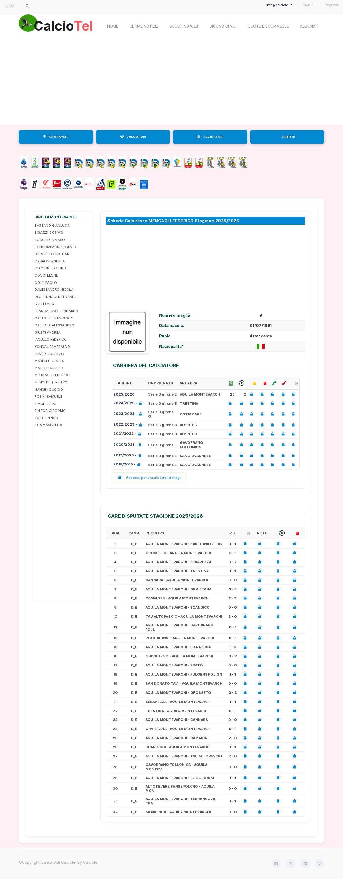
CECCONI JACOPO (50, 268)
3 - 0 (233, 616)
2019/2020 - (128, 456)
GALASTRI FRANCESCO (54, 318)
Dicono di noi (223, 26)
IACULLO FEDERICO (51, 339)
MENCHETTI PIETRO (51, 382)
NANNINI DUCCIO (49, 389)
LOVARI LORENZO (49, 354)
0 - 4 (233, 589)
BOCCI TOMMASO (50, 239)
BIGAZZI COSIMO (49, 232)
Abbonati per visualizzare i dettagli (148, 478)
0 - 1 (232, 627)
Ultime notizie (143, 26)
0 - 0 (232, 580)
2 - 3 (233, 598)
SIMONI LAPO (46, 403)
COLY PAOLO (46, 282)
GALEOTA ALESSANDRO (54, 325)
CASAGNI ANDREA (50, 261)
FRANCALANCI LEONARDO (56, 311)
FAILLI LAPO (44, 303)
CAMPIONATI (56, 137)
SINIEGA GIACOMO (50, 410)
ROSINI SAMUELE (48, 396)
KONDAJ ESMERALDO (52, 346)
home (112, 26)
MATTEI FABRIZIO (49, 368)
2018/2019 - (128, 465)
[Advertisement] (171, 81)
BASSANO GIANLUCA (52, 225)
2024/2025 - (128, 403)
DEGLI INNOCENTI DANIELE (57, 297)
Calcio (64, 25)
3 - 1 (232, 553)
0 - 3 (233, 692)
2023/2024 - (128, 414)
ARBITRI (288, 137)
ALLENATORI (210, 137)
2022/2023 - (128, 425)
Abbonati (309, 26)
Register (331, 5)
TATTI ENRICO (46, 418)
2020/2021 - (128, 445)
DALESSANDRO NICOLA (54, 289)
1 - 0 (232, 647)
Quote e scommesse (268, 26)
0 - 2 (233, 656)
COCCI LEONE (46, 275)
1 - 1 (232, 544)
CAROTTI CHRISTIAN (52, 254)
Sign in (308, 5)
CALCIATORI (133, 137)
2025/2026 (124, 394)
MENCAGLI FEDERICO (52, 375)
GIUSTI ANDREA (48, 332)
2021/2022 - (128, 434)
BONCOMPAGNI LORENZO (56, 247)
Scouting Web (183, 26)
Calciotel (90, 862)
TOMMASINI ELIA (48, 425)
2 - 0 (233, 738)
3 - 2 (233, 562)
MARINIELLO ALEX (49, 361)
